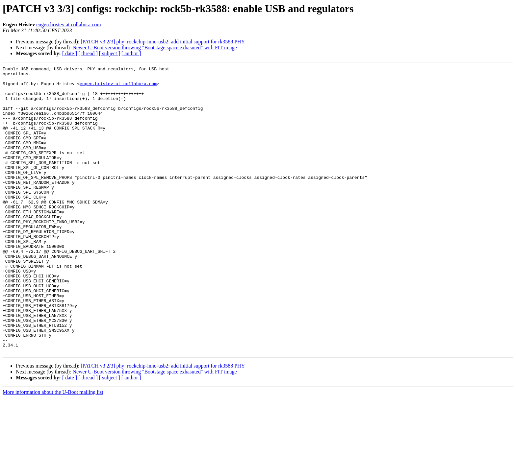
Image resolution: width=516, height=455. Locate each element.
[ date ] (69, 53)
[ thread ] (88, 53)
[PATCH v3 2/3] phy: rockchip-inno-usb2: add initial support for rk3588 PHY (163, 41)
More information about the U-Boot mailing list (53, 449)
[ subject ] (109, 53)
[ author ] (131, 53)
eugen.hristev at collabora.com (68, 24)
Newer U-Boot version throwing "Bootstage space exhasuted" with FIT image (154, 47)
